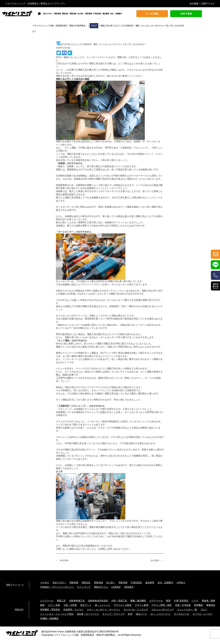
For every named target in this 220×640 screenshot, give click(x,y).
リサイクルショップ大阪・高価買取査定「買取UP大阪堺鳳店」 (85, 635)
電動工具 (61, 601)
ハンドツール (46, 601)
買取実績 (88, 14)
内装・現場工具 (119, 601)
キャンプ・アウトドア (113, 614)
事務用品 (210, 605)
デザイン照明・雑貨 (162, 605)
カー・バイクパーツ (160, 614)
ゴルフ (203, 609)
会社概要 (194, 3)
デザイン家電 (141, 605)
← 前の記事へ (63, 560)
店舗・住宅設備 (183, 605)
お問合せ (181, 582)
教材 (42, 605)
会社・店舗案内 (116, 14)
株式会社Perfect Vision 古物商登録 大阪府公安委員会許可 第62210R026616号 (80, 631)
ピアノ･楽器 (54, 605)
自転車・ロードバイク (88, 614)
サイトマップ (83, 587)
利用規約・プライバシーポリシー (57, 587)
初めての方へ (48, 14)
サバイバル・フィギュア (136, 609)
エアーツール (156, 601)
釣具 (130, 614)
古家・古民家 (70, 605)
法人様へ (80, 14)
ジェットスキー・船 (187, 609)
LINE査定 (116, 587)
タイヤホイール (181, 614)
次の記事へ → (157, 560)
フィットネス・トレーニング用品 (56, 614)
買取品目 (65, 14)
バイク (195, 601)
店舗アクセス (208, 3)
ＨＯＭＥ (44, 582)
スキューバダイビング (162, 609)
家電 (168, 601)
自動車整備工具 (77, 601)
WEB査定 (129, 587)
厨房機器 (198, 605)
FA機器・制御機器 (49, 618)
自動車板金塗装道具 (98, 601)
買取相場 (57, 14)
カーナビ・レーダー (203, 614)
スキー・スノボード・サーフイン (103, 609)
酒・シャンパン (102, 605)
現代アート (85, 605)
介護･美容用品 (181, 601)
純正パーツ (141, 614)
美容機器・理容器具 (50, 609)
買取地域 (73, 14)
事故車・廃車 (208, 601)
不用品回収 (97, 14)
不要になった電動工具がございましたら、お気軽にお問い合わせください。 (93, 549)
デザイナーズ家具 (122, 605)
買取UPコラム (101, 587)
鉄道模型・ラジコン (73, 609)
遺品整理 (105, 14)
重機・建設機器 (138, 601)
